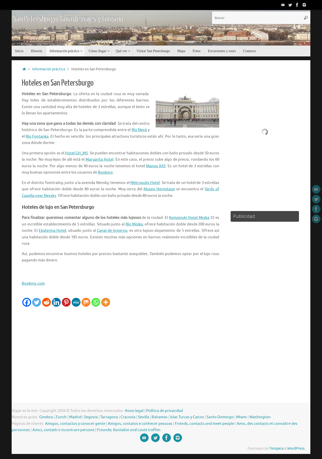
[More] (105, 302)
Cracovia (127, 417)
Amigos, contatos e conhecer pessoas (140, 423)
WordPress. (296, 448)
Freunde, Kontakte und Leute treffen (128, 430)
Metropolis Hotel (145, 182)
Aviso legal (134, 410)
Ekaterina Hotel (52, 230)
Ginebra (46, 417)
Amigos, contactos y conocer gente (75, 423)
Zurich (61, 417)
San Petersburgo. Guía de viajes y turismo (68, 19)
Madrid (75, 417)
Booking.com (33, 283)
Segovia (91, 417)
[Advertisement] (120, 344)
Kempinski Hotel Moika (189, 217)
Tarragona (109, 417)
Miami (241, 417)
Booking (105, 172)
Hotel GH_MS (76, 153)
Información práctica (48, 69)
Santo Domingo (220, 417)
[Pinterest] (66, 302)
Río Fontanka (37, 136)
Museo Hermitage (159, 189)
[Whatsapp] (95, 302)
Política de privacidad (164, 410)
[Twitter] (36, 302)
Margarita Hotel (99, 159)
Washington (260, 417)
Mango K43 (156, 166)
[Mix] (86, 302)
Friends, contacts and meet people (204, 423)
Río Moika (134, 224)
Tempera (277, 448)
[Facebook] (26, 302)
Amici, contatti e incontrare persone (63, 430)
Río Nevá (139, 130)
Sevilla (143, 417)
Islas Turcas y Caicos (187, 417)
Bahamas (160, 417)
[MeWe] (76, 302)
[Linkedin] (56, 302)
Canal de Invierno (112, 230)
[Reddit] (46, 302)
